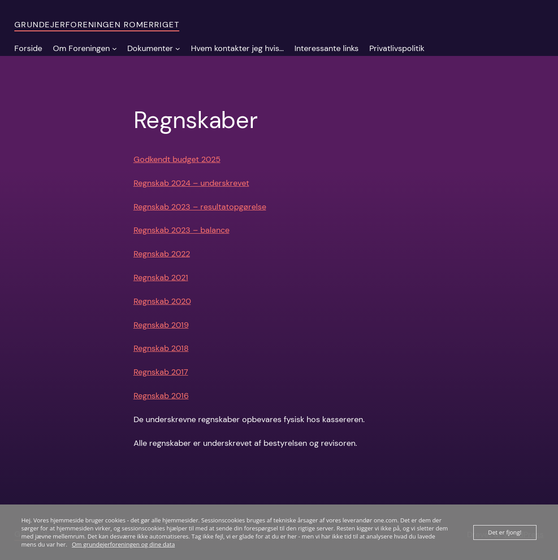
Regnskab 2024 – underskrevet (191, 183)
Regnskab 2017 (161, 372)
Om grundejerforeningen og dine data (123, 544)
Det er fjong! (505, 532)
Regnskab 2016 (161, 395)
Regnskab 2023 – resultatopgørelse (200, 206)
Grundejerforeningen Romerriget (96, 24)
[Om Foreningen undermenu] (114, 48)
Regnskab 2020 (162, 301)
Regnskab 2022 (162, 253)
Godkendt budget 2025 (177, 159)
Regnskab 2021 (161, 277)
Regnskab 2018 (161, 348)
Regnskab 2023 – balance (181, 230)
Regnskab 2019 (161, 325)
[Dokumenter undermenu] (177, 48)
